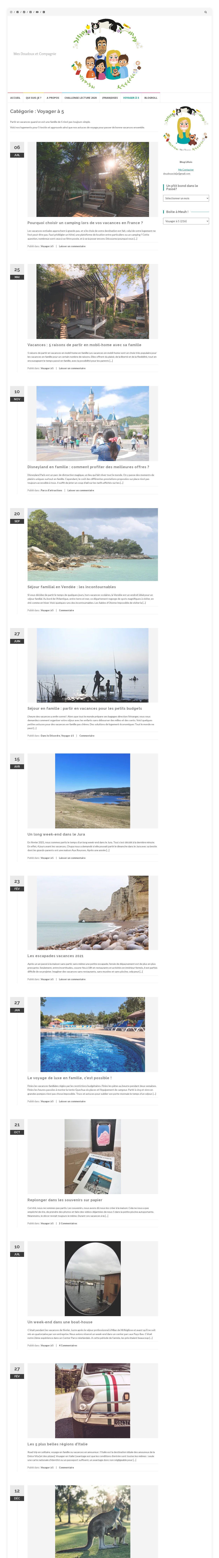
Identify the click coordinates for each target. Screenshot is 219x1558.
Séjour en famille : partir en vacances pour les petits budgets (85, 708)
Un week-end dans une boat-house (60, 1322)
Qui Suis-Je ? (33, 97)
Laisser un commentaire (72, 246)
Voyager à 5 (131, 97)
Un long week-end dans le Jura (56, 834)
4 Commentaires (68, 1345)
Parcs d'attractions (51, 490)
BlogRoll (150, 97)
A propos (53, 97)
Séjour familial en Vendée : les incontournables (72, 587)
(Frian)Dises (110, 97)
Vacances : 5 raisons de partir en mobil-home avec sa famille (85, 345)
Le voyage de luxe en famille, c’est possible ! (70, 1078)
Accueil (15, 97)
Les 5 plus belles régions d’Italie (58, 1444)
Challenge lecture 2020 (81, 97)
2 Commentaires (68, 1223)
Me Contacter (186, 169)
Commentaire (66, 610)
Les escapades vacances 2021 (56, 956)
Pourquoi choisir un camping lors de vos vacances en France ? (85, 223)
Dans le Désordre (50, 735)
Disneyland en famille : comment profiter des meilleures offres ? (88, 467)
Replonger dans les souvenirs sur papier (65, 1200)
